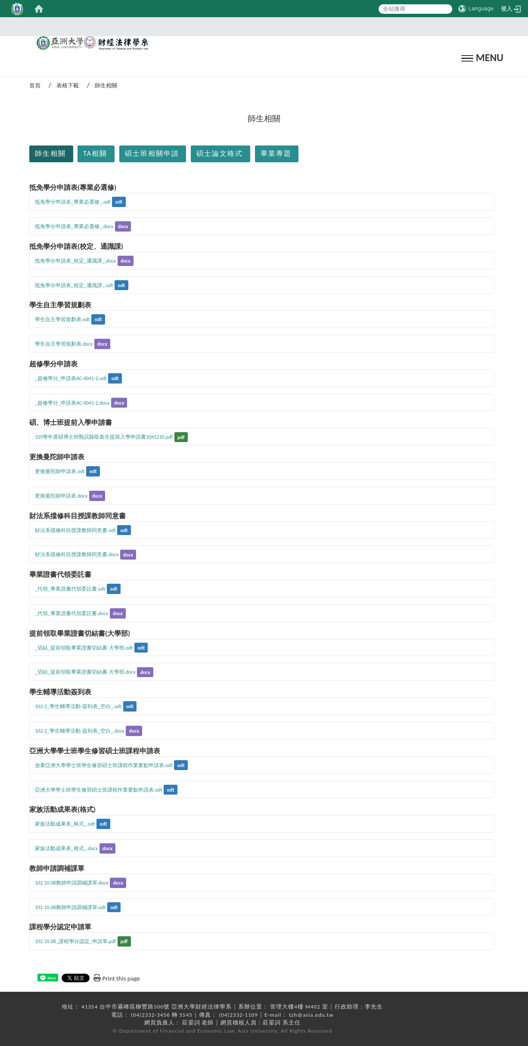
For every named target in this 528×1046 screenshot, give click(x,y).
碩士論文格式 (219, 153)
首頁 (34, 85)
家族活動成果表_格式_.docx (66, 848)
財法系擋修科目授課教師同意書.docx (76, 554)
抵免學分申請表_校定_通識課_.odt (74, 285)
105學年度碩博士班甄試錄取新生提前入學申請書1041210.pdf (104, 437)
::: (261, 26)
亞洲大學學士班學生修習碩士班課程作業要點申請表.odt (98, 790)
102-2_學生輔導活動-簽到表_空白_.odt (78, 706)
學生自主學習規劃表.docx (64, 344)
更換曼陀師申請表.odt (60, 471)
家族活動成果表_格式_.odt (65, 824)
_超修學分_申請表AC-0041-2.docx (72, 403)
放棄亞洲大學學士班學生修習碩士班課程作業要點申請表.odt (104, 765)
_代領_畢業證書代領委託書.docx (71, 613)
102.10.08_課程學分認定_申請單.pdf (75, 941)
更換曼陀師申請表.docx (61, 496)
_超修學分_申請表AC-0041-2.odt (71, 378)
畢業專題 (276, 153)
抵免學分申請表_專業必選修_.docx (74, 226)
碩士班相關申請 (152, 153)
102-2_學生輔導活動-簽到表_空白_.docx (79, 731)
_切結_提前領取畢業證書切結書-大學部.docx (85, 672)
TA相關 (95, 153)
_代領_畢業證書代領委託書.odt (70, 589)
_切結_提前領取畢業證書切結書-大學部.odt (84, 648)
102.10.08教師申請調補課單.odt (70, 907)
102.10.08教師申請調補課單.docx (72, 883)
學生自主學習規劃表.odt (62, 319)
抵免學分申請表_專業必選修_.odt (73, 202)
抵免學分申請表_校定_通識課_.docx (75, 261)
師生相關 (50, 153)
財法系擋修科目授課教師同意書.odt (75, 530)
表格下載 (67, 85)
